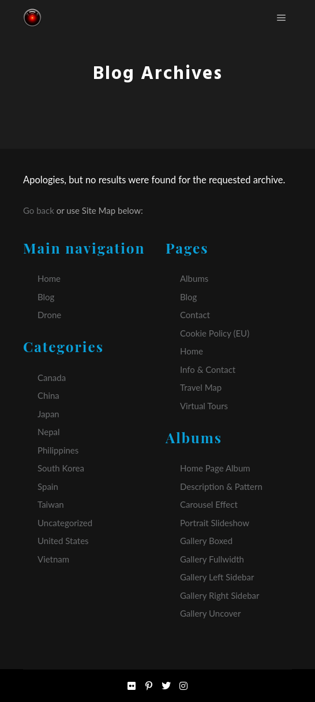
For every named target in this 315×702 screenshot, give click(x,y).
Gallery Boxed (206, 540)
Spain (48, 486)
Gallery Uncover (210, 613)
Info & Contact (207, 369)
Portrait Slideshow (214, 523)
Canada (52, 377)
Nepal (49, 432)
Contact (195, 315)
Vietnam (53, 559)
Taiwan (51, 504)
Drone (49, 315)
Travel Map (201, 387)
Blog (46, 297)
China (48, 395)
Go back (38, 210)
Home (49, 278)
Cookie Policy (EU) (214, 333)
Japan (48, 414)
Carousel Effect (209, 504)
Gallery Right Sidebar (220, 595)
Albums (194, 278)
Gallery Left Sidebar (217, 577)
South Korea (61, 468)
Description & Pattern (221, 486)
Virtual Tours (204, 406)
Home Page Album (215, 468)
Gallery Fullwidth (212, 559)
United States (63, 540)
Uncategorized (65, 523)
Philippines (58, 450)
